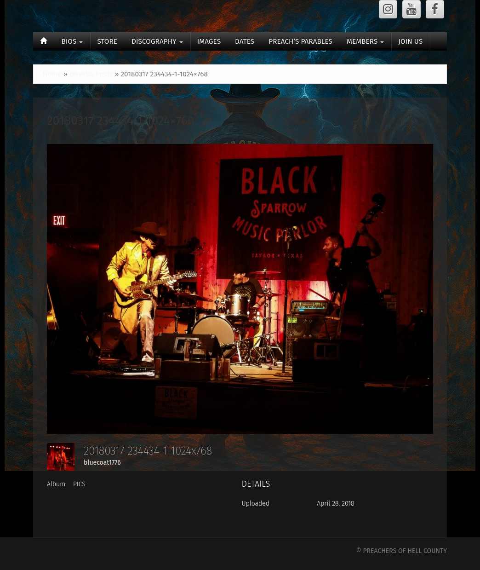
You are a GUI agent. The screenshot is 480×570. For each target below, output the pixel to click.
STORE (107, 41)
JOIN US (410, 41)
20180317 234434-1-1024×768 (120, 121)
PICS (79, 484)
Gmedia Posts (91, 74)
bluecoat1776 (102, 462)
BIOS (72, 41)
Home (52, 74)
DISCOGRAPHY (157, 41)
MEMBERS (365, 41)
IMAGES (209, 41)
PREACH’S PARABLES (300, 41)
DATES (244, 41)
